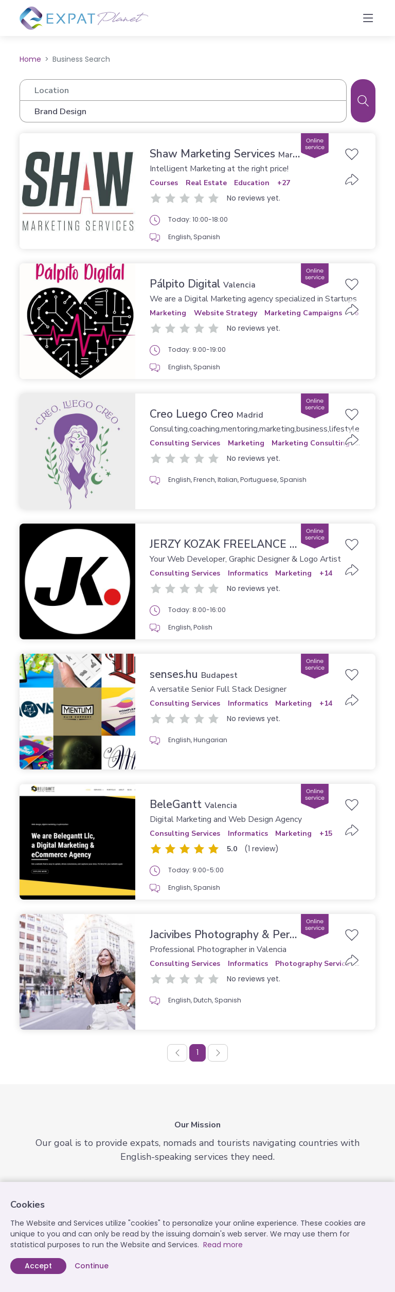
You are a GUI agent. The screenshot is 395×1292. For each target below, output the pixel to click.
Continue (92, 1266)
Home (30, 59)
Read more (223, 1245)
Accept (38, 1266)
